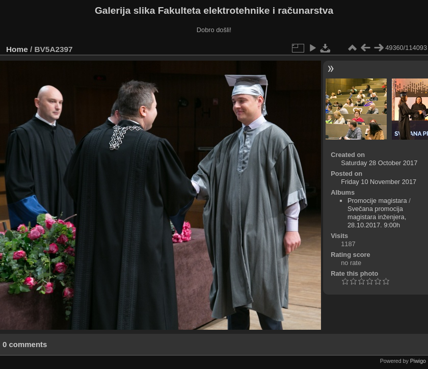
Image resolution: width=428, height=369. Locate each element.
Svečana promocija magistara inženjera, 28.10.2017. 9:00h (376, 217)
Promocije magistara (377, 200)
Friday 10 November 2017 (378, 182)
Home (17, 49)
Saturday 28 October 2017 (379, 163)
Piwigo (418, 361)
